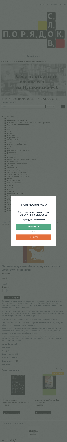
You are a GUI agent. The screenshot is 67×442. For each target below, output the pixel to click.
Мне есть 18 (33, 227)
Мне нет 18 (33, 237)
